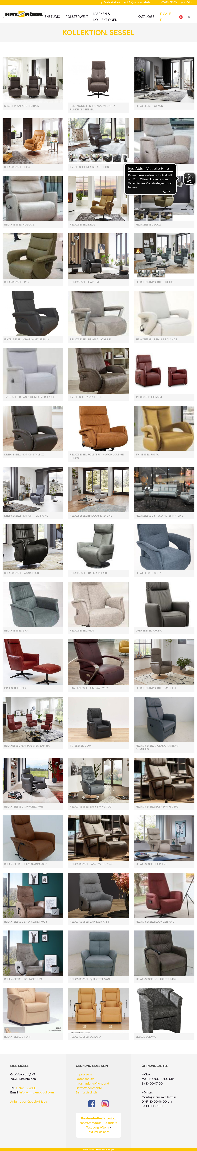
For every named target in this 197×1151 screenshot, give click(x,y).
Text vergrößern (97, 1127)
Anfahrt (186, 2)
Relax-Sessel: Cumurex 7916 (24, 806)
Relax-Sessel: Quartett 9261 (90, 979)
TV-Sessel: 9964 (81, 745)
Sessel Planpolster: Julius (154, 282)
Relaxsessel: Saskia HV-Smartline (159, 515)
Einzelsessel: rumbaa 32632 (89, 688)
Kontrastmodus (90, 1123)
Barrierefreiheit (110, 2)
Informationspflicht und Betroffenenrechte (92, 1086)
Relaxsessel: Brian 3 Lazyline (90, 339)
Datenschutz (85, 1079)
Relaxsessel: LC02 (148, 224)
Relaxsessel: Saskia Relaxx (89, 573)
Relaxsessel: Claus (149, 106)
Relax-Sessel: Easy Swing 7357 (91, 864)
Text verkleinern (98, 1132)
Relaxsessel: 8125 (82, 630)
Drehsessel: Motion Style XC (24, 454)
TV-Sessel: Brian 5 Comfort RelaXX (29, 397)
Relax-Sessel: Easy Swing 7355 (157, 806)
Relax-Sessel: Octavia (85, 1037)
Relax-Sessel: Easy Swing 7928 (25, 921)
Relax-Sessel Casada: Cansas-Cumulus (157, 747)
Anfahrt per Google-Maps (28, 1101)
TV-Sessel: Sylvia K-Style (87, 397)
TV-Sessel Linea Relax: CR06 (89, 167)
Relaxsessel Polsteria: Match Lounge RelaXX (97, 456)
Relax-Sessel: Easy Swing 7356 (25, 864)
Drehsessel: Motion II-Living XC (26, 515)
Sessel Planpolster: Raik (21, 106)
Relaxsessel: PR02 (16, 282)
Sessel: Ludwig (146, 1037)
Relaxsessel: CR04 (17, 167)
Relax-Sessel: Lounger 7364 (89, 921)
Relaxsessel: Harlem (84, 282)
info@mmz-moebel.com (139, 2)
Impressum (84, 1074)
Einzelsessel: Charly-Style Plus (26, 339)
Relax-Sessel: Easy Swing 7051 (91, 806)
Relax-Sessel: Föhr (17, 1037)
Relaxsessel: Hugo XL (19, 224)
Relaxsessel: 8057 (148, 573)
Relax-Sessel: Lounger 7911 (23, 979)
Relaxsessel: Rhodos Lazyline (91, 515)
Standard (111, 1123)
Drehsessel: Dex (15, 688)
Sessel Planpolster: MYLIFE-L (156, 688)
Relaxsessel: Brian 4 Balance (156, 339)
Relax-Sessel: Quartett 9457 (156, 979)
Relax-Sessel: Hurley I (151, 864)
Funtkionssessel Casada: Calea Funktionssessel (92, 107)
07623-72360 (167, 2)
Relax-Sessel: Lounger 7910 (155, 921)
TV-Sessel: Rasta (147, 454)
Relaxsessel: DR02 (82, 224)
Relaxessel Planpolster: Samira (27, 745)
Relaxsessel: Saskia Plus (21, 573)
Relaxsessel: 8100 (16, 630)
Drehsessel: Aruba (149, 630)
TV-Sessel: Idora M (149, 397)
